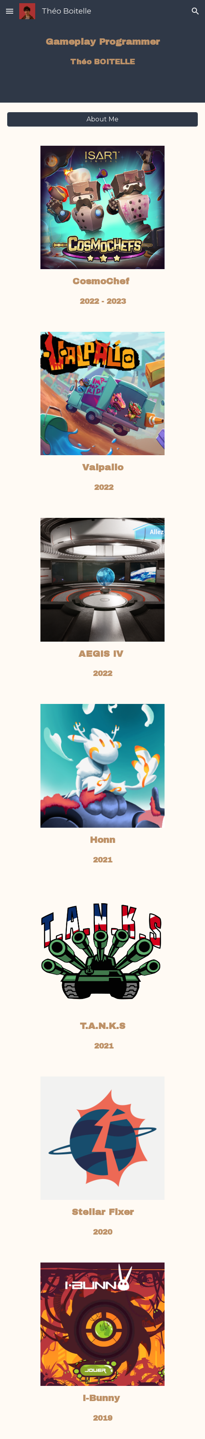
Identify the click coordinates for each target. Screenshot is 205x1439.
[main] (102, 51)
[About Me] (103, 119)
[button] (9, 11)
